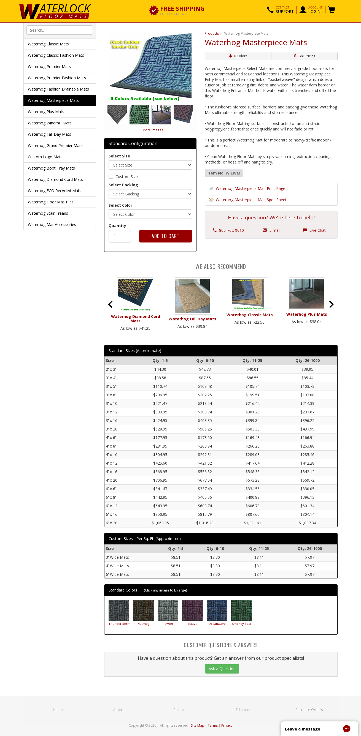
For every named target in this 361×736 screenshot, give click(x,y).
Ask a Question (222, 668)
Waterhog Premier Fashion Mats (57, 77)
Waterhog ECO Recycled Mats (54, 190)
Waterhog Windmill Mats (50, 123)
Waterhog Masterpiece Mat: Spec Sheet (251, 199)
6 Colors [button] (238, 56)
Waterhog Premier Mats (49, 66)
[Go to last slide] (111, 304)
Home (58, 709)
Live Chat (314, 230)
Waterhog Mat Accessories (52, 224)
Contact (179, 709)
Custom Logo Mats (45, 156)
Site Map (197, 725)
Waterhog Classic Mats (48, 44)
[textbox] (59, 30)
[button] (280, 10)
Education (244, 709)
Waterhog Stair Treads (48, 213)
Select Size (119, 156)
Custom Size (126, 176)
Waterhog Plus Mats (46, 111)
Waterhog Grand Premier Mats (55, 145)
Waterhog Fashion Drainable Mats (58, 89)
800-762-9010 (228, 230)
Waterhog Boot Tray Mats (51, 168)
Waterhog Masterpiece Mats (53, 100)
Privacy (226, 725)
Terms (213, 725)
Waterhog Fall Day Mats (49, 134)
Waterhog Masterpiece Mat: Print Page (250, 188)
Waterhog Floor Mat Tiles (51, 202)
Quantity (117, 225)
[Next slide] (331, 304)
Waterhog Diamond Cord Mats (55, 179)
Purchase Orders (309, 709)
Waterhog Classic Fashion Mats (56, 55)
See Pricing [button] (304, 56)
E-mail (271, 230)
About (118, 709)
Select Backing (123, 184)
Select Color (120, 205)
